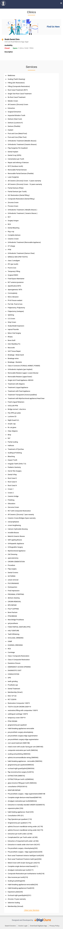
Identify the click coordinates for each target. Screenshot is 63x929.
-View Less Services (31, 910)
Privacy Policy (54, 926)
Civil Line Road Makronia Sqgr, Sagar (24, 42)
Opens (15, 48)
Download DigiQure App (38, 926)
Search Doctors (10, 926)
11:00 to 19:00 (23, 48)
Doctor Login (22, 926)
